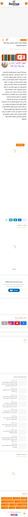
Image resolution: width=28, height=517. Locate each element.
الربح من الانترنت (9, 501)
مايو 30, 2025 (14, 436)
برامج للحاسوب (22, 507)
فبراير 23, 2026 (14, 395)
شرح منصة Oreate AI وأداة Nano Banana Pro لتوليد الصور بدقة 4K (10, 397)
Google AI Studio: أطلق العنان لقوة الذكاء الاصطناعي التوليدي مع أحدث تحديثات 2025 (9, 439)
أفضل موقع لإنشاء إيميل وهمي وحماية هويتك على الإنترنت (10, 418)
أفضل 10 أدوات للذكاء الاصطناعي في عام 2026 (10, 391)
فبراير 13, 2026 (14, 422)
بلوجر (13, 507)
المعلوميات (23, 504)
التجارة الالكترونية (7, 498)
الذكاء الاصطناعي (22, 501)
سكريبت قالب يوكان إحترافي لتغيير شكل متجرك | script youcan (9, 425)
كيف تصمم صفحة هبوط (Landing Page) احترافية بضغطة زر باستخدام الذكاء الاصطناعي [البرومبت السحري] (9, 384)
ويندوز (5, 507)
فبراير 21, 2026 (14, 380)
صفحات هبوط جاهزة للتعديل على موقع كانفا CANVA (10, 432)
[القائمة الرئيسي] (26, 3)
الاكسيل (24, 498)
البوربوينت (23, 39)
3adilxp (8, 512)
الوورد (14, 504)
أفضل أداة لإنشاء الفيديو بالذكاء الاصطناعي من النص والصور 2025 (9, 412)
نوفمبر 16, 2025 (14, 409)
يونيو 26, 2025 (14, 416)
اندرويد (6, 504)
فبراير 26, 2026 (14, 388)
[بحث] (2, 3)
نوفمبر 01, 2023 (14, 429)
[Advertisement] (14, 22)
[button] (20, 220)
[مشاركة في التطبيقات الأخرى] (6, 220)
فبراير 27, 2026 (14, 401)
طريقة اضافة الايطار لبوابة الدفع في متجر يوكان (9, 446)
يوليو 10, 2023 (14, 443)
